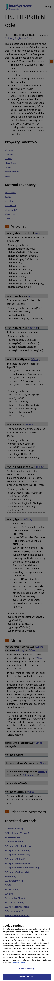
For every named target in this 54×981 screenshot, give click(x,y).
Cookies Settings (27, 970)
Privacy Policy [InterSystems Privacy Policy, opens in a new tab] (19, 964)
